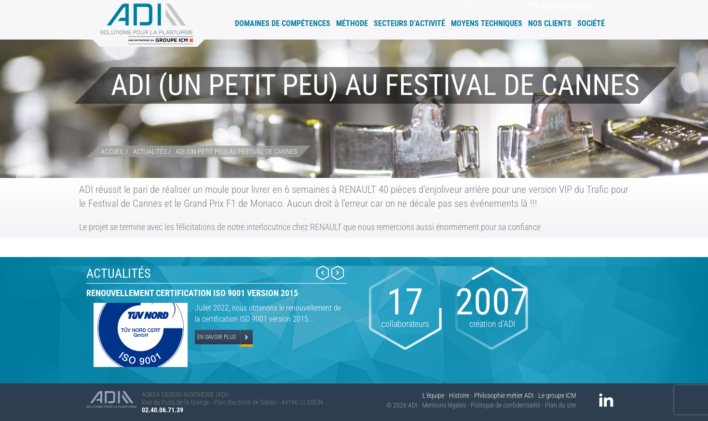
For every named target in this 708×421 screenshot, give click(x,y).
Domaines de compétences (282, 23)
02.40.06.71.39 (162, 410)
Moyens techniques (486, 23)
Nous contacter (560, 7)
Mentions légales (444, 405)
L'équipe (433, 395)
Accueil (228, 23)
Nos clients (550, 23)
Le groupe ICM (557, 395)
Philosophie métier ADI (503, 395)
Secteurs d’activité (409, 23)
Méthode (352, 23)
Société (591, 23)
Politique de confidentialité (505, 405)
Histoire (459, 395)
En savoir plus (216, 337)
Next (337, 272)
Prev (322, 272)
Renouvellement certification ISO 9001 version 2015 (192, 293)
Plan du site (560, 405)
